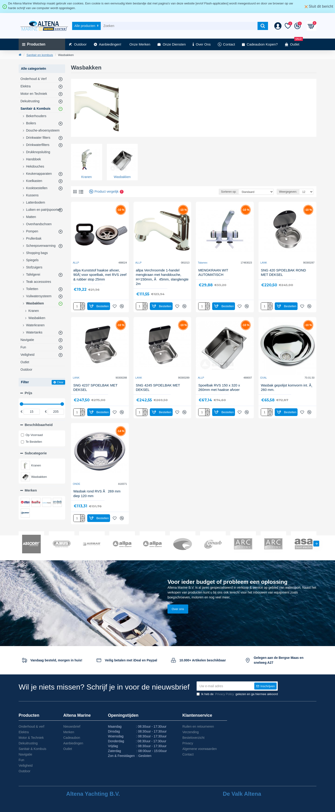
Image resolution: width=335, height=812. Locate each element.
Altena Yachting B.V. (93, 794)
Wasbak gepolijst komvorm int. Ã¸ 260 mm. (286, 387)
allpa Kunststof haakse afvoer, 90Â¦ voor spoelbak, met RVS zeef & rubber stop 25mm (100, 274)
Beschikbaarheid (39, 425)
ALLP (76, 262)
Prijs (28, 393)
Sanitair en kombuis (40, 55)
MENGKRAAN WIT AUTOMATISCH (213, 272)
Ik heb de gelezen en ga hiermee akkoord (237, 694)
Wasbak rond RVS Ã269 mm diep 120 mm (97, 493)
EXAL (263, 377)
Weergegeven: (288, 191)
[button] (316, 543)
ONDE (76, 483)
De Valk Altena (242, 794)
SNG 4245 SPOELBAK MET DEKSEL (158, 387)
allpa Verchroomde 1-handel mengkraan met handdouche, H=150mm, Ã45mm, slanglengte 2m (162, 277)
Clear (60, 382)
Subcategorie (36, 453)
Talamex (202, 262)
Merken (31, 490)
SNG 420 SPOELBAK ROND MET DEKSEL (283, 272)
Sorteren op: (228, 191)
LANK (263, 262)
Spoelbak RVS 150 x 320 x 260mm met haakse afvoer (219, 387)
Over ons (178, 609)
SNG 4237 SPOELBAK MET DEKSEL (95, 387)
